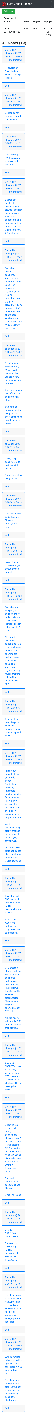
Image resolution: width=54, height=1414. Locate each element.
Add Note (8, 11)
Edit (7, 85)
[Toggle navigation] (48, 4)
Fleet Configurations (17, 4)
